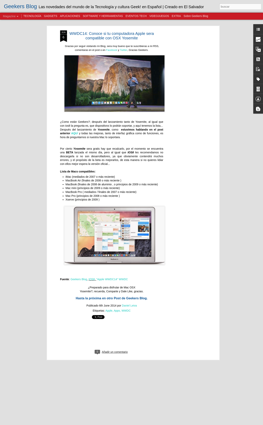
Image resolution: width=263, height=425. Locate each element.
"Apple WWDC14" (107, 279)
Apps (117, 310)
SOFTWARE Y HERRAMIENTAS (103, 16)
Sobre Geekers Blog (196, 16)
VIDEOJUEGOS (159, 16)
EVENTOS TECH (136, 16)
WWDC (123, 279)
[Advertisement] (184, 91)
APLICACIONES (70, 16)
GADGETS (50, 16)
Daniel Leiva (129, 305)
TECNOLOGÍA (32, 16)
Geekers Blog (78, 279)
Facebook (111, 50)
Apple (109, 310)
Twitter (123, 50)
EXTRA (176, 16)
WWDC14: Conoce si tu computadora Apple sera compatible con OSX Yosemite (111, 35)
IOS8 (92, 279)
